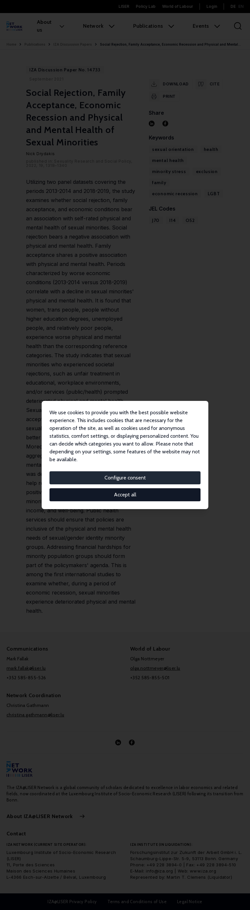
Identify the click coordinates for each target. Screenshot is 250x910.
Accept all (125, 495)
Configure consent (125, 478)
